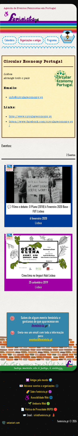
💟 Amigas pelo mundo (37, 380)
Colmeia (67, 40)
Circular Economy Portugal (33, 61)
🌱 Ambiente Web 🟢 (39, 403)
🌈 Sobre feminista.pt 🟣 (39, 391)
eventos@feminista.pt (40, 339)
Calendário (9, 40)
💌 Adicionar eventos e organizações (36, 385)
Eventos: (6, 146)
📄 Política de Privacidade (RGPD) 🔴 (39, 409)
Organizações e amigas (30, 40)
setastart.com (11, 422)
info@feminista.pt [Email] (42, 415)
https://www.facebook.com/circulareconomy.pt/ (41, 123)
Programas (52, 40)
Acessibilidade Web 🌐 (42, 397)
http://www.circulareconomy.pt (30, 116)
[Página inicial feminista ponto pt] (23, 18)
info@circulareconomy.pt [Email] (26, 97)
